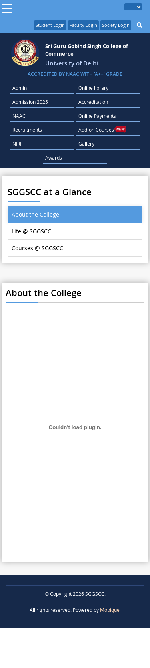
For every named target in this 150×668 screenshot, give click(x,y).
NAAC (19, 116)
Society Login (116, 25)
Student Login (50, 25)
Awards (53, 157)
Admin (19, 88)
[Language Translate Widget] (133, 6)
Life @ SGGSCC (31, 231)
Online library (93, 88)
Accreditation (93, 102)
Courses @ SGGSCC (37, 248)
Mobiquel (110, 610)
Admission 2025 (30, 102)
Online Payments (97, 116)
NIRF (17, 143)
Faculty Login (83, 25)
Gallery (86, 143)
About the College (35, 214)
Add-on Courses (102, 129)
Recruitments (27, 129)
